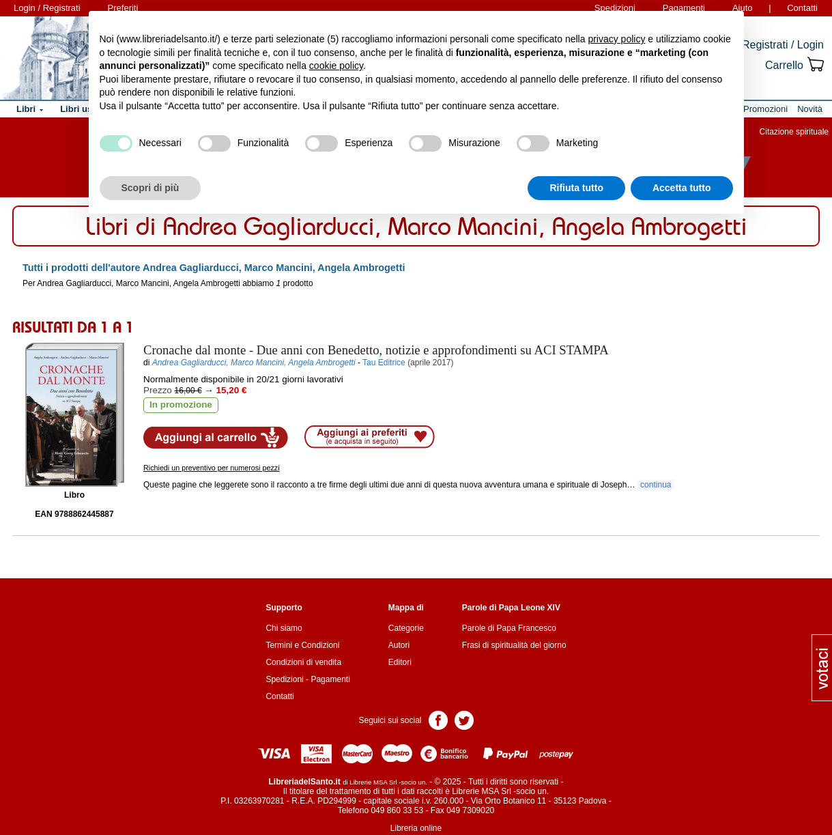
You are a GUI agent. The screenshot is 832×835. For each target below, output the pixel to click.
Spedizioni (284, 679)
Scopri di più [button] (150, 187)
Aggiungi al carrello (215, 438)
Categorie (406, 628)
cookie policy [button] (336, 65)
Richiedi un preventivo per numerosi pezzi (211, 468)
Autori (399, 645)
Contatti (802, 8)
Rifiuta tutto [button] (576, 187)
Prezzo (157, 390)
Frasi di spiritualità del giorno (514, 645)
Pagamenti (330, 679)
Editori (400, 662)
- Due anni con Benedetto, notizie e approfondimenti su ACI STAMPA (376, 350)
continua (656, 485)
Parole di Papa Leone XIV (511, 607)
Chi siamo (284, 628)
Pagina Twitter (464, 719)
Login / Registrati (47, 8)
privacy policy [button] (616, 38)
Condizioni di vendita (303, 662)
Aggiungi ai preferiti (369, 437)
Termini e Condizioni (302, 645)
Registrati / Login (783, 45)
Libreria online (416, 828)
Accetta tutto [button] (681, 187)
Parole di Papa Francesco (509, 628)
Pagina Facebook (438, 719)
